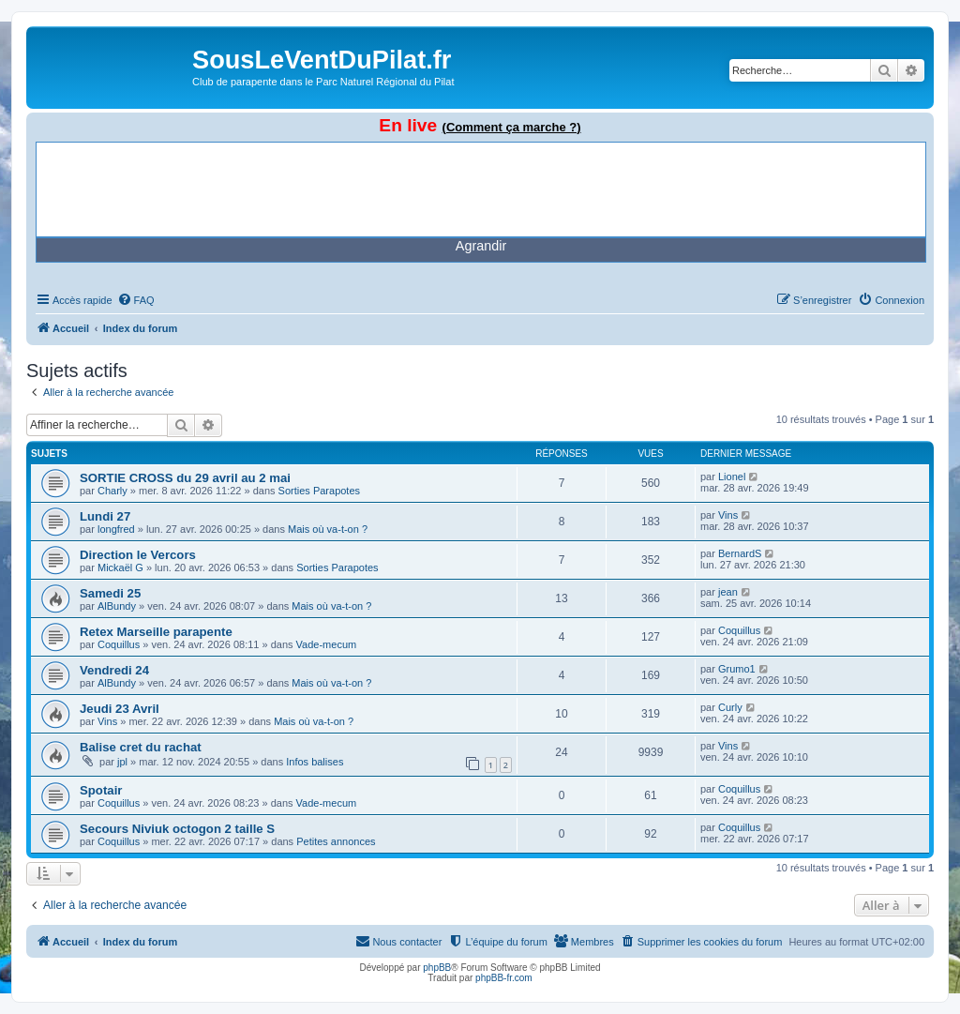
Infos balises (314, 761)
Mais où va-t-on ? (328, 529)
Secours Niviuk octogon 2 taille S (177, 829)
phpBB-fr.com (503, 978)
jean (728, 592)
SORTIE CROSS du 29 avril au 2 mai (185, 478)
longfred (116, 529)
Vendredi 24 (114, 670)
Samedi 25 (110, 593)
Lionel (731, 476)
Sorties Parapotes (319, 490)
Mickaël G (120, 567)
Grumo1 (737, 668)
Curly (730, 707)
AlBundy (117, 606)
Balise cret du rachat (141, 747)
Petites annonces (335, 841)
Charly (113, 490)
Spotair (101, 790)
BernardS (739, 553)
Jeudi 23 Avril (119, 709)
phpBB (437, 967)
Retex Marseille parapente (156, 632)
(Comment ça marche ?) (511, 127)
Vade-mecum (326, 644)
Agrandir (481, 245)
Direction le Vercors (138, 555)
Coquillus (119, 644)
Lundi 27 (105, 516)
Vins (728, 515)
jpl (122, 761)
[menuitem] (136, 300)
